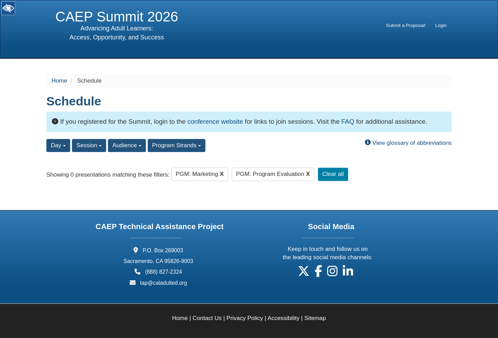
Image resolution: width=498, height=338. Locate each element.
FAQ (347, 121)
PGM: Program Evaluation (273, 174)
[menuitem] (406, 25)
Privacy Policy (245, 318)
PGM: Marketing (200, 174)
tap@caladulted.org (163, 283)
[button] (304, 273)
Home (59, 80)
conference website (215, 121)
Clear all (333, 174)
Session (89, 145)
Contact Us (207, 318)
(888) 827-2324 (163, 272)
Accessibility (284, 318)
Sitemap (315, 318)
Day (58, 145)
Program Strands (176, 145)
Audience (126, 145)
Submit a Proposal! (406, 25)
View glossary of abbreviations (408, 143)
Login (440, 25)
